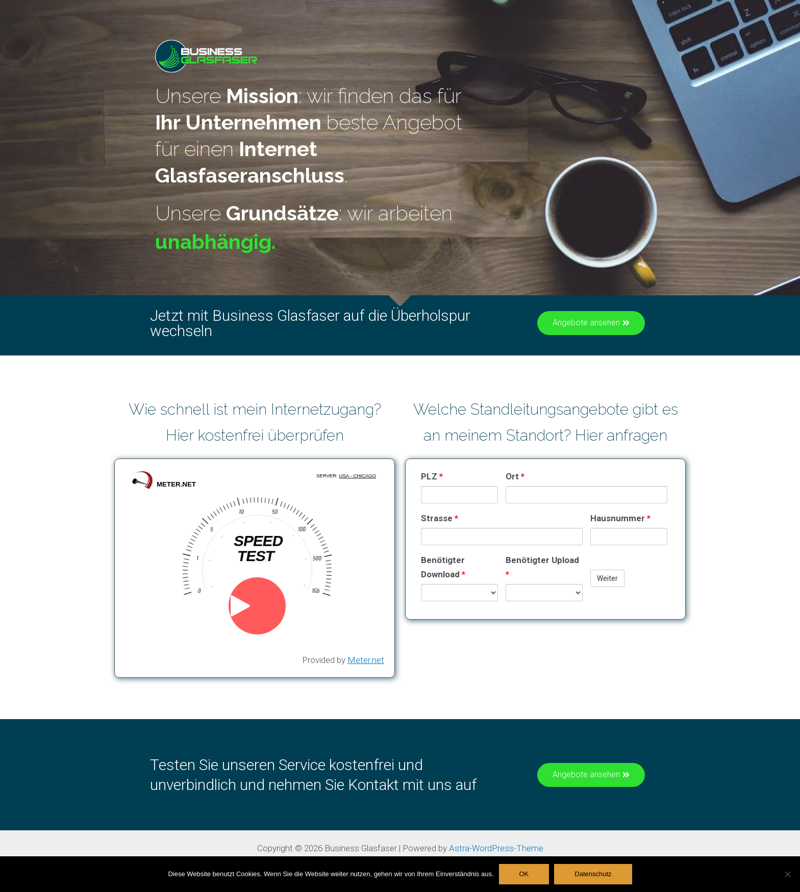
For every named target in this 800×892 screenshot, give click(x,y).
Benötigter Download (443, 567)
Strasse (439, 518)
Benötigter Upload (542, 567)
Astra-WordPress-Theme (496, 848)
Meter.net (365, 660)
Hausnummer (620, 518)
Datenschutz (592, 874)
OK (524, 874)
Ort (515, 476)
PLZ (432, 476)
